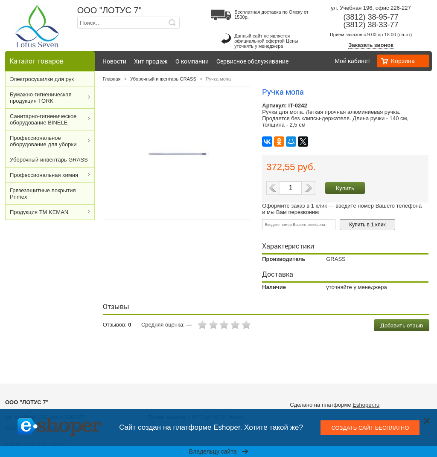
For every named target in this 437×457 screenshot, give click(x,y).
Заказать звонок (370, 45)
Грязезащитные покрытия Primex (43, 193)
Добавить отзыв (401, 325)
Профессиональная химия (44, 175)
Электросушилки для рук (42, 79)
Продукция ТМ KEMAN (39, 212)
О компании (192, 61)
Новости (114, 61)
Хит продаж (151, 61)
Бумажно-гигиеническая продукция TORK (41, 97)
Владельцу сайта (218, 451)
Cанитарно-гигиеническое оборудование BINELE (43, 119)
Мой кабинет (352, 61)
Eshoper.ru (366, 405)
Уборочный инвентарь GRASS (49, 159)
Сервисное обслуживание (252, 61)
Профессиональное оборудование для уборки (43, 141)
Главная (112, 78)
